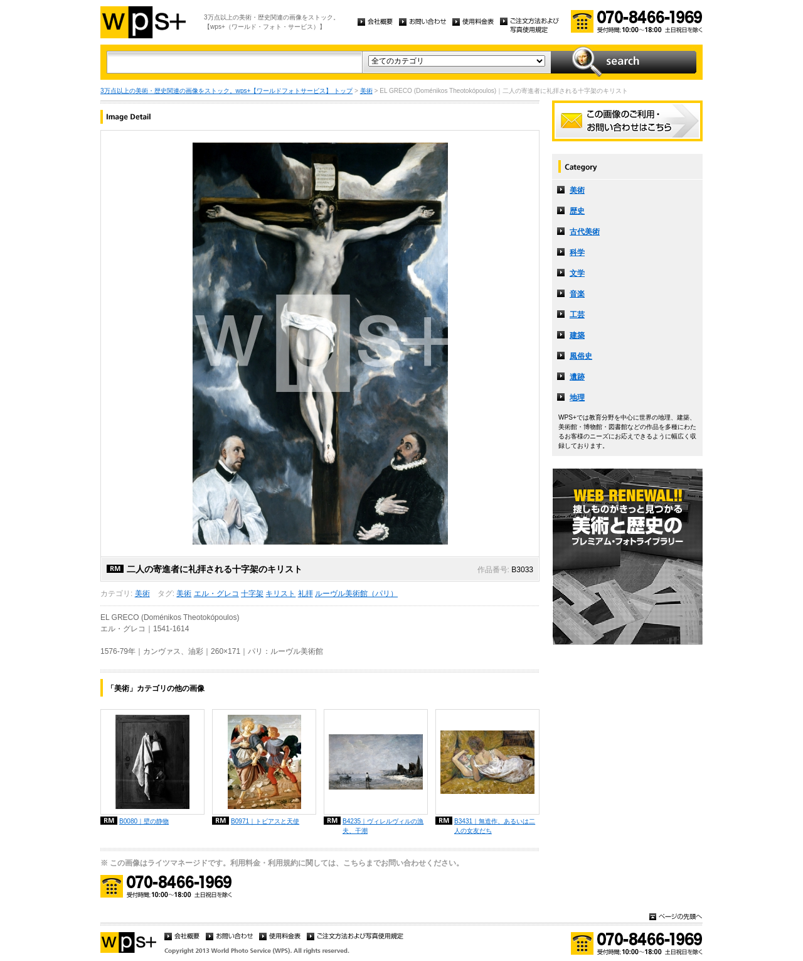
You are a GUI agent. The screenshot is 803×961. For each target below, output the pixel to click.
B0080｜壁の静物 (144, 821)
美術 (366, 90)
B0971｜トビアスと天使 (265, 821)
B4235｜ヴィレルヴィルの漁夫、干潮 (383, 826)
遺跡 (577, 376)
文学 (577, 273)
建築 (577, 335)
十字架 (252, 593)
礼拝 (305, 593)
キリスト (280, 593)
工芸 (577, 314)
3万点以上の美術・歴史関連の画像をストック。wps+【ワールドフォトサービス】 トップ (226, 90)
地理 (577, 397)
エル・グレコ (216, 593)
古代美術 (585, 231)
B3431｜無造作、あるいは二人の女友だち (494, 826)
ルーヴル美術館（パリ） (356, 593)
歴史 (577, 211)
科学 (577, 252)
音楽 (577, 294)
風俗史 (581, 356)
